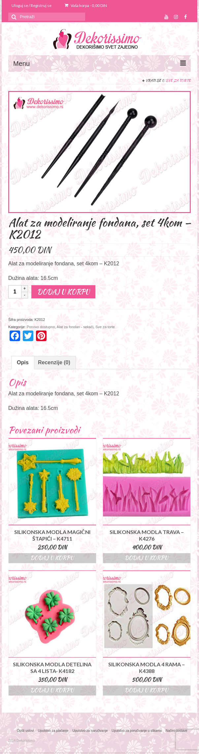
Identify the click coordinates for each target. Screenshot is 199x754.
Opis (23, 362)
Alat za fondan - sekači (75, 327)
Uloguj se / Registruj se (31, 5)
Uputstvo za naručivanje (90, 730)
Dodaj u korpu (63, 291)
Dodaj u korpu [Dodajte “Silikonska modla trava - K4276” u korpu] (146, 558)
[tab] (22, 362)
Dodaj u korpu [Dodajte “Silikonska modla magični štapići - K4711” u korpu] (52, 558)
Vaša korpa (86, 5)
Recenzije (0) (54, 362)
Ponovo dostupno (41, 327)
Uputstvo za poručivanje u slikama (137, 730)
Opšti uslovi (25, 730)
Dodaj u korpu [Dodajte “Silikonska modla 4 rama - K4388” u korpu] (146, 690)
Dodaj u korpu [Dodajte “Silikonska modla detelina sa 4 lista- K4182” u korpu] (52, 690)
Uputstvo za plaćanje (53, 730)
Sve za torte (178, 80)
